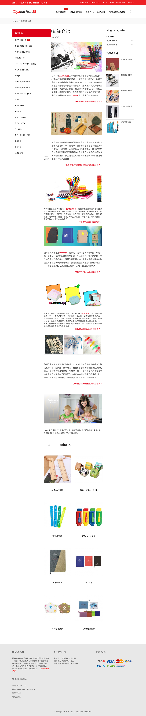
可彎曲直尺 (57, 536)
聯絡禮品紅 (16, 696)
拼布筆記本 (57, 582)
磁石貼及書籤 (87, 430)
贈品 (76, 433)
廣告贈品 (74, 663)
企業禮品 (57, 663)
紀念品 (62, 433)
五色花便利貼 (57, 629)
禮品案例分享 (111, 40)
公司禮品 (64, 658)
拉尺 (52, 433)
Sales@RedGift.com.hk (90, 3)
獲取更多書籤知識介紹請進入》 (88, 329)
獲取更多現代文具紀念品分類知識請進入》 (83, 165)
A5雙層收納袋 (89, 629)
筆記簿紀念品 (70, 209)
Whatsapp (120, 3)
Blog (16, 21)
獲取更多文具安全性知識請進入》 (87, 383)
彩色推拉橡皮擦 (89, 536)
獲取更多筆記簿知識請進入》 (90, 222)
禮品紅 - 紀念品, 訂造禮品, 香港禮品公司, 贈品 (29, 3)
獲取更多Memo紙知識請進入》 (88, 272)
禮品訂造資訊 (111, 44)
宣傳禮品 (66, 661)
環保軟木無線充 (126, 59)
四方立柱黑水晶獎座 (127, 106)
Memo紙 (63, 252)
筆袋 (56, 433)
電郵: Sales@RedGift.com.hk (24, 689)
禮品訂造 (72, 658)
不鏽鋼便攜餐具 (126, 75)
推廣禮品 (66, 663)
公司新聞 (110, 36)
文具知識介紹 (26, 21)
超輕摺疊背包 (126, 122)
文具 (50, 430)
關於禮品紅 (16, 693)
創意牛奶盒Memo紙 (88, 489)
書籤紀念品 (86, 313)
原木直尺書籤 (57, 489)
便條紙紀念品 (65, 430)
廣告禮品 (57, 661)
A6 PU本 (88, 582)
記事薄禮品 (76, 430)
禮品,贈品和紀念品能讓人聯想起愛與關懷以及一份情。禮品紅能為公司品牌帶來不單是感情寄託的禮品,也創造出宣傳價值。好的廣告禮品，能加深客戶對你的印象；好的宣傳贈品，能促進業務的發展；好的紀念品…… (30, 663)
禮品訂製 (69, 433)
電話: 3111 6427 (18, 685)
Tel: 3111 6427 (108, 3)
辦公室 (56, 430)
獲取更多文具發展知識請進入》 (88, 101)
